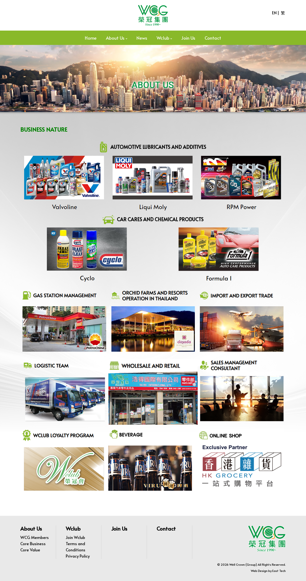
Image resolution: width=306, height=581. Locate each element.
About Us (115, 38)
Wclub (163, 38)
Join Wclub (75, 537)
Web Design (259, 571)
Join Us (188, 38)
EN (274, 13)
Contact (213, 38)
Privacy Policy (78, 556)
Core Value (30, 550)
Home (91, 38)
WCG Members (34, 537)
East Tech (279, 571)
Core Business (33, 543)
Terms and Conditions (75, 547)
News (142, 38)
